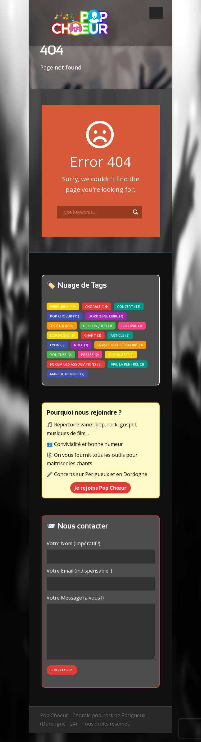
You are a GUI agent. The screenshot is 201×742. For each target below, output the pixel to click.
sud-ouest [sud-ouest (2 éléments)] (121, 354)
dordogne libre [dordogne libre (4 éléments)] (106, 316)
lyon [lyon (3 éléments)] (57, 345)
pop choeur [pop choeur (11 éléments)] (64, 316)
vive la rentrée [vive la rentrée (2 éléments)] (127, 364)
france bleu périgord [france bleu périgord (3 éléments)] (120, 345)
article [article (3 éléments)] (120, 335)
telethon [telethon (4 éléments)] (62, 325)
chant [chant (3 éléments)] (92, 335)
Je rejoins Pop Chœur (100, 487)
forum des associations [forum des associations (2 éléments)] (76, 364)
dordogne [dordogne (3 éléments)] (62, 335)
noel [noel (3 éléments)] (81, 345)
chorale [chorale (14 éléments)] (96, 306)
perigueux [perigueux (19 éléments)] (63, 306)
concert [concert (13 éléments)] (128, 306)
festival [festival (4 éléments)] (131, 325)
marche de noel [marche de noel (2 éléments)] (67, 373)
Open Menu (156, 13)
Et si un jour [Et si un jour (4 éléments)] (97, 325)
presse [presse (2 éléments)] (90, 354)
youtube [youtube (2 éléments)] (61, 354)
